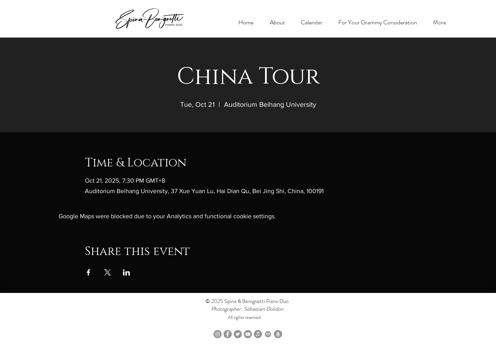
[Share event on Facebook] (88, 272)
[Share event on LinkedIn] (126, 272)
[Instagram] (218, 334)
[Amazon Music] (278, 334)
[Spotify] (268, 334)
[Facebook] (228, 334)
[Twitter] (238, 334)
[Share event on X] (107, 272)
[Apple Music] (258, 334)
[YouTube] (248, 334)
